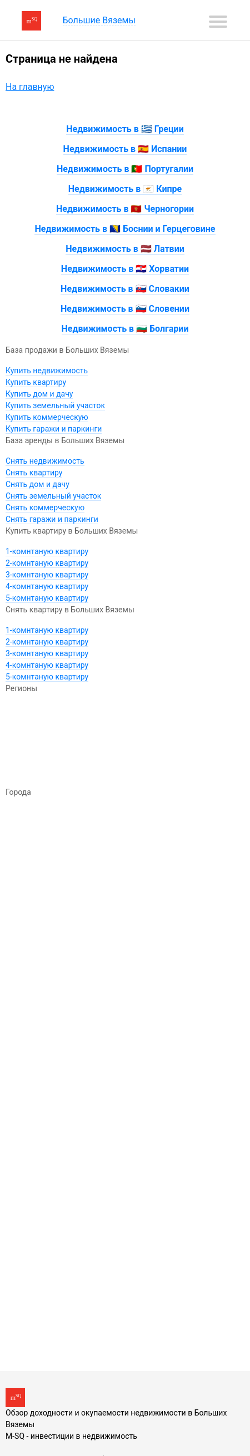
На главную (30, 87)
